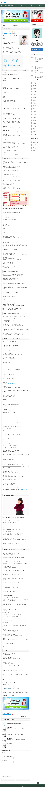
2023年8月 (34, 108)
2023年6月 (34, 111)
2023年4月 (34, 114)
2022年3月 (34, 134)
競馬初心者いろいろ (23, 716)
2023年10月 (34, 105)
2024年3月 (34, 99)
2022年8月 (34, 126)
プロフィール (20, 5)
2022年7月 (34, 128)
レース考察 (34, 148)
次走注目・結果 (35, 150)
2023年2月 (34, 117)
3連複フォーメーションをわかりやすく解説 (11, 59)
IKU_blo (3, 2)
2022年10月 (34, 123)
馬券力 (34, 145)
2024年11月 (34, 86)
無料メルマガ (5, 579)
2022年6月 (34, 129)
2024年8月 (34, 91)
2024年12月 (34, 85)
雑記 (33, 147)
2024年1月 (34, 100)
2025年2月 (34, 82)
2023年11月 (34, 103)
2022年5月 (34, 131)
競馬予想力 (34, 144)
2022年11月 (34, 122)
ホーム (2, 5)
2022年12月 (34, 120)
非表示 (14, 55)
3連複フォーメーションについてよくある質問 (11, 65)
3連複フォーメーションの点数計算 (9, 62)
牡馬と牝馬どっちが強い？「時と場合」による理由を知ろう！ (16, 739)
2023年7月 (34, 109)
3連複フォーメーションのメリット (11, 60)
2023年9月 (34, 106)
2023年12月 (34, 102)
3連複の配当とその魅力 (7, 64)
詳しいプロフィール (37, 49)
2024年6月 (34, 94)
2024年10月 (34, 88)
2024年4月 (34, 97)
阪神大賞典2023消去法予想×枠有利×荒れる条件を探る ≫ (23, 779)
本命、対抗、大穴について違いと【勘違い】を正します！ (16, 734)
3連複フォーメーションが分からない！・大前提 (11, 57)
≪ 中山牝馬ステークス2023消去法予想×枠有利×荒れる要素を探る (8, 779)
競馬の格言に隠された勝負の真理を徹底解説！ (14, 723)
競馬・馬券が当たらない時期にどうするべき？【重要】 (15, 728)
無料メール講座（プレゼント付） (10, 6)
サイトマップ (40, 5)
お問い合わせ (30, 5)
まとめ (4, 66)
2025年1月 (34, 83)
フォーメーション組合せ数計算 (9, 383)
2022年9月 (34, 125)
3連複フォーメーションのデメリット (11, 61)
